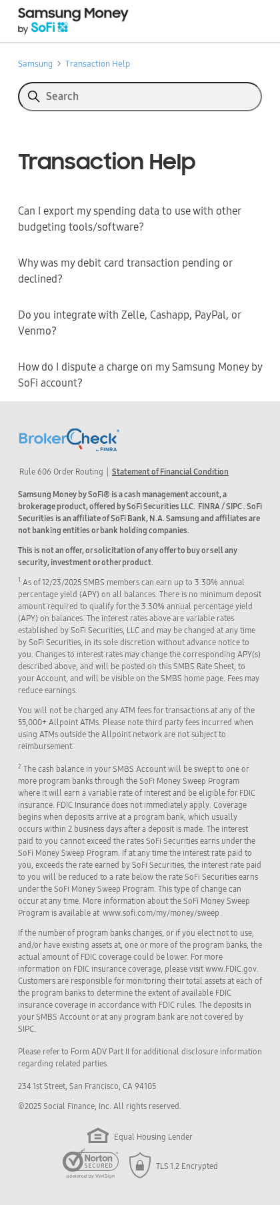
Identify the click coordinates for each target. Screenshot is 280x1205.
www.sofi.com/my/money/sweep (161, 913)
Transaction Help (97, 63)
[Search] (140, 96)
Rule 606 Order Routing (61, 472)
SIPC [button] (234, 506)
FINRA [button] (209, 506)
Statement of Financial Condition (170, 472)
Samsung (35, 63)
